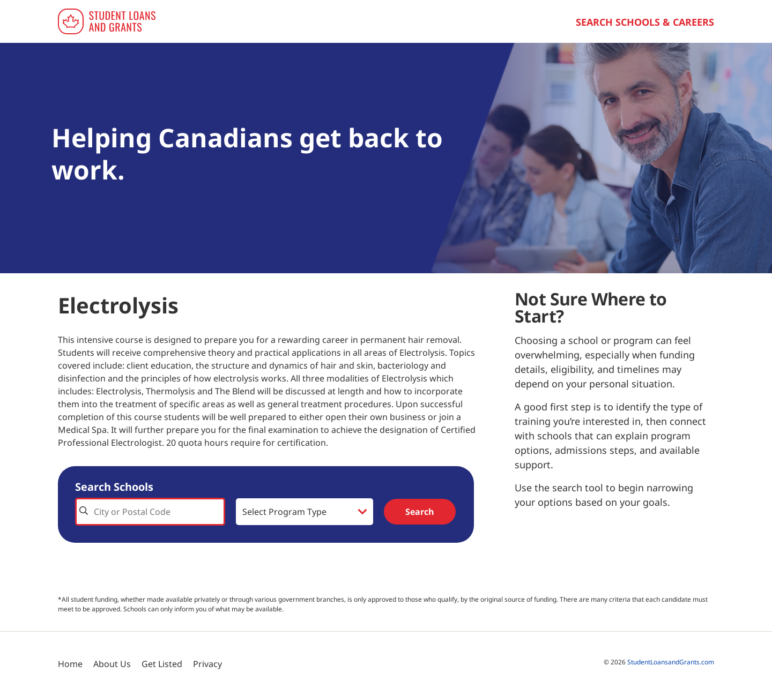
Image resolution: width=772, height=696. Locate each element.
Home (70, 664)
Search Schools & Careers (645, 22)
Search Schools (114, 487)
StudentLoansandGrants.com (670, 662)
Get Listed (162, 664)
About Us (112, 664)
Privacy (207, 664)
